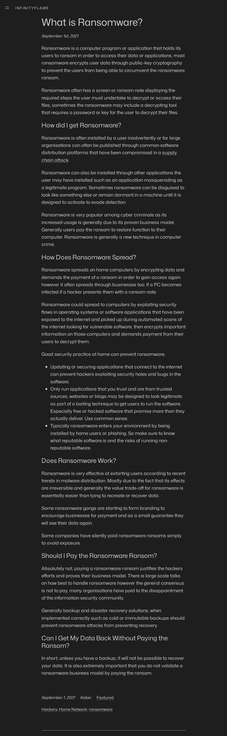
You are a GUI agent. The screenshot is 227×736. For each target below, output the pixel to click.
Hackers (49, 709)
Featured (105, 697)
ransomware (101, 709)
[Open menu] (7, 7)
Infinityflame (32, 8)
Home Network (73, 709)
